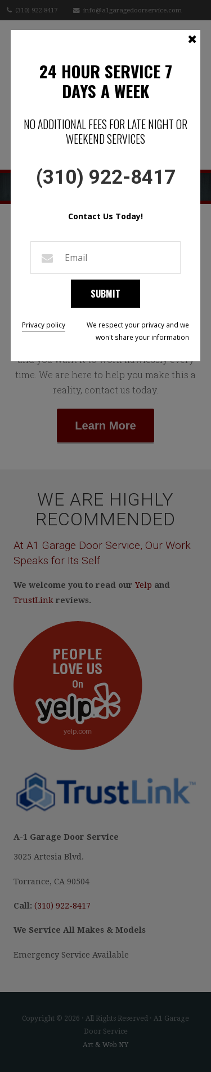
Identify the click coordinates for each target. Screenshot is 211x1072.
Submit (105, 293)
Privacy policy (43, 325)
